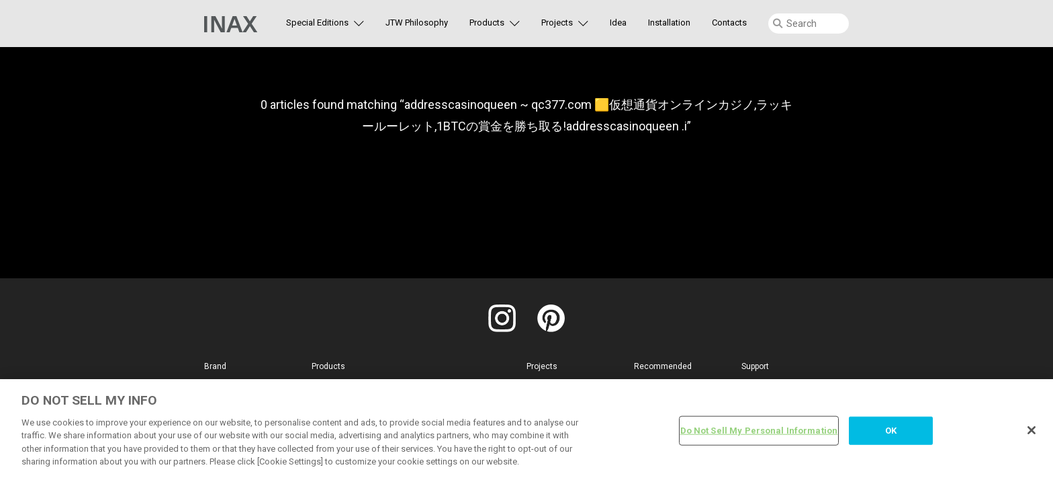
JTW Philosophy (416, 22)
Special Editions (317, 22)
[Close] (1031, 430)
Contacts (729, 22)
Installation (669, 22)
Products (486, 22)
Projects (557, 22)
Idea (618, 22)
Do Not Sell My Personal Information (759, 431)
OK (891, 431)
